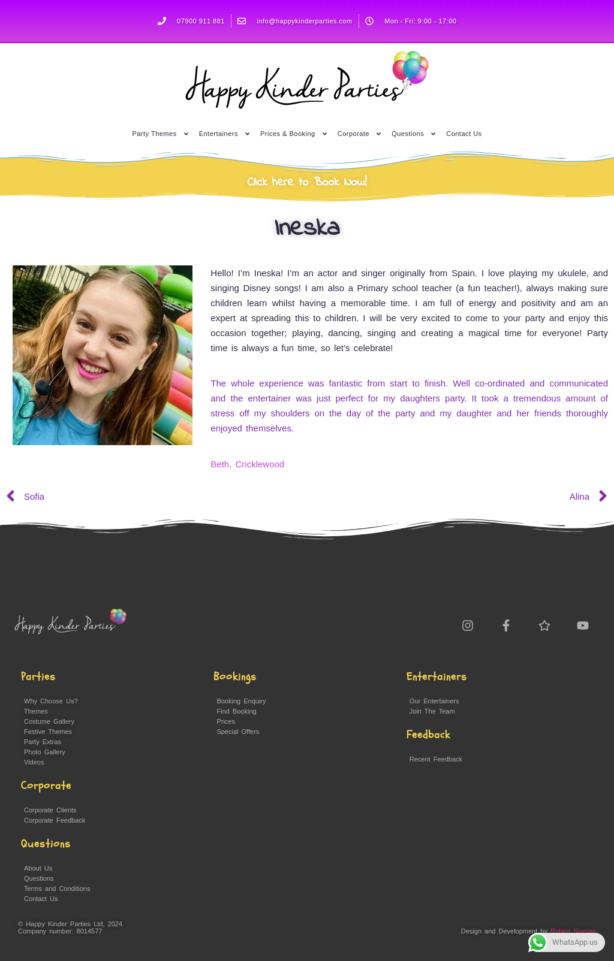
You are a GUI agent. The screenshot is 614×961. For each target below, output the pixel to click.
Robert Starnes (573, 931)
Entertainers (225, 129)
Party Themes (160, 129)
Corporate (360, 129)
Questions (414, 129)
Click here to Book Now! (307, 182)
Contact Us (463, 129)
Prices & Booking (294, 129)
